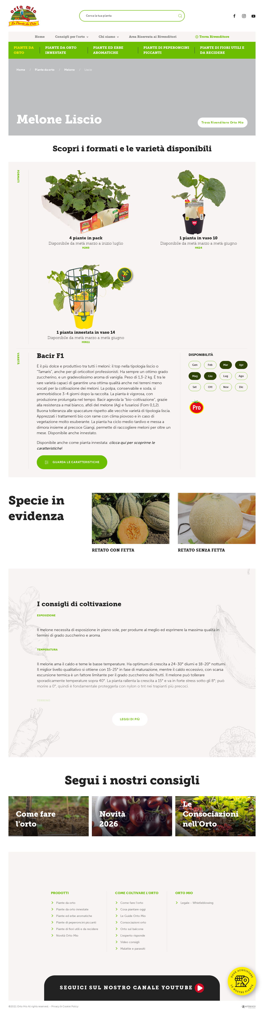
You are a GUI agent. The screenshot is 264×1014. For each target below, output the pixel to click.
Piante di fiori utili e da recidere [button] (222, 50)
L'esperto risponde (132, 937)
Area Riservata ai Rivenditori (153, 37)
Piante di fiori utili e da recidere (77, 930)
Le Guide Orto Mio (133, 917)
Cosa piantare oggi (133, 911)
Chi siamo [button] (107, 37)
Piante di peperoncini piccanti (76, 924)
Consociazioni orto (133, 924)
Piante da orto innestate (72, 911)
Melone (70, 70)
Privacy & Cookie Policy (64, 1007)
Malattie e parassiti (132, 950)
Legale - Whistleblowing (197, 904)
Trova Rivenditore (212, 37)
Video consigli (129, 943)
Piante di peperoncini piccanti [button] (166, 50)
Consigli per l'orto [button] (70, 37)
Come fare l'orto (131, 904)
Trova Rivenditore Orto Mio (222, 122)
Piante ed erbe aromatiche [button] (108, 50)
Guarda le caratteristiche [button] (72, 463)
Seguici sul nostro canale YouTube (132, 989)
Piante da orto (46, 70)
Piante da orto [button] (24, 50)
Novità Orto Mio (67, 937)
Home (40, 37)
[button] (86, 202)
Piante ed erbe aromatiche (74, 917)
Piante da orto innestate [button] (60, 50)
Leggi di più (130, 721)
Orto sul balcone (131, 930)
